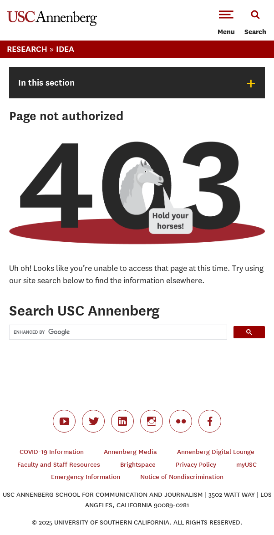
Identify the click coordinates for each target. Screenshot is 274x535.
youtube (64, 421)
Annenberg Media (130, 452)
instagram (151, 421)
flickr (180, 421)
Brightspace (138, 465)
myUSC (246, 465)
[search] (117, 332)
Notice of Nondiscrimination (181, 477)
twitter (93, 421)
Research (27, 49)
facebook (209, 421)
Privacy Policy (196, 465)
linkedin (122, 421)
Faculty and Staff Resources (58, 465)
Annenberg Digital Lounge (215, 452)
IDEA (65, 49)
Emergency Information (85, 477)
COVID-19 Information (52, 452)
